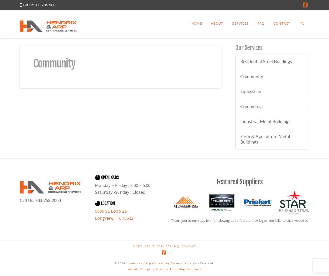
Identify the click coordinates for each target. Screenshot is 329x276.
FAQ (177, 246)
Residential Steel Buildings (266, 61)
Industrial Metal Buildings (265, 121)
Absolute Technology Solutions (178, 269)
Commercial (252, 106)
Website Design (140, 269)
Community (251, 76)
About (150, 246)
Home (137, 246)
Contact (189, 246)
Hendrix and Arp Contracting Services (154, 263)
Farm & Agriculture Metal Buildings (265, 139)
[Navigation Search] (302, 24)
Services (164, 246)
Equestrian (250, 91)
